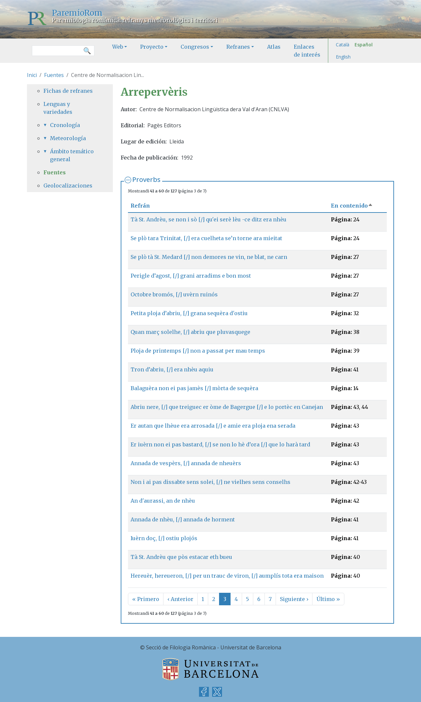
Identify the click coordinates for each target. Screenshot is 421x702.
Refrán (140, 205)
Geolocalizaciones (67, 185)
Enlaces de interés (307, 50)
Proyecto (151, 46)
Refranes (238, 46)
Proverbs (146, 179)
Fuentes (54, 75)
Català (342, 44)
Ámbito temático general (72, 155)
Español (364, 44)
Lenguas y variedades (57, 108)
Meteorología (68, 138)
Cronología (65, 125)
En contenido (352, 205)
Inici (32, 75)
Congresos (195, 46)
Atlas (274, 46)
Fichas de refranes (68, 91)
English (343, 57)
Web (117, 46)
